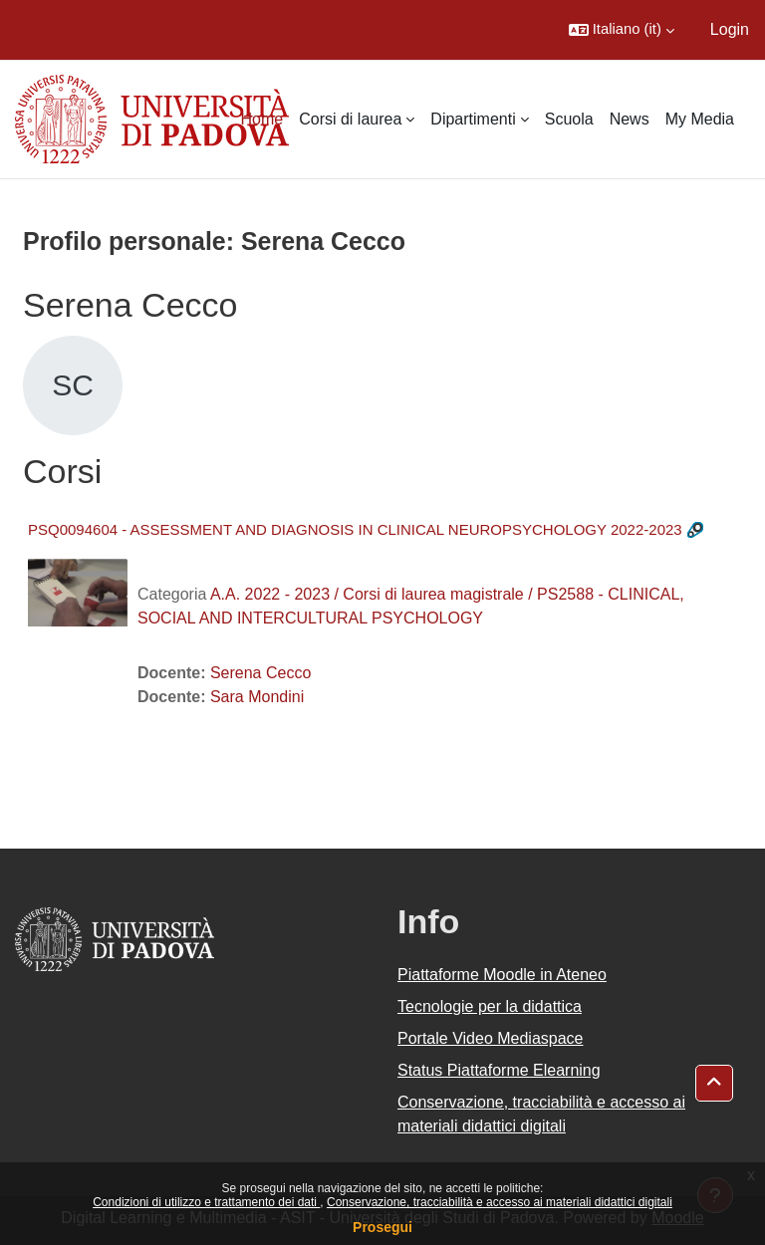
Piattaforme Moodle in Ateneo (502, 974)
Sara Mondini (257, 696)
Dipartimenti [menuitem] (472, 119)
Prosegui (382, 1227)
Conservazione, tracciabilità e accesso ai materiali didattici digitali (499, 1202)
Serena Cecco (260, 672)
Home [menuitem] (262, 119)
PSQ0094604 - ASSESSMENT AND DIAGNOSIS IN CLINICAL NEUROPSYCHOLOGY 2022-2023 (355, 529)
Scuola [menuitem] (569, 119)
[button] (621, 30)
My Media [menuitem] (699, 119)
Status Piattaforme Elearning (499, 1070)
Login (729, 29)
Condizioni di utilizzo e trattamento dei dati (206, 1202)
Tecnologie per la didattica (489, 1006)
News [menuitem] (629, 119)
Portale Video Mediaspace (490, 1038)
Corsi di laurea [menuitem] (350, 119)
